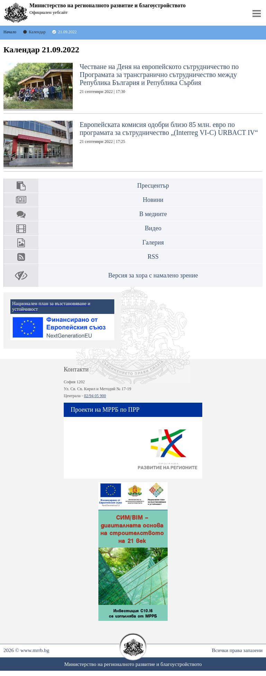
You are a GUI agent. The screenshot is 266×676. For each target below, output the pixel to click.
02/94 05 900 (95, 395)
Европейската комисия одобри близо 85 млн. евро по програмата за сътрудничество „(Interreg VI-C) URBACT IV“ (130, 145)
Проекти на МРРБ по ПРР (105, 409)
